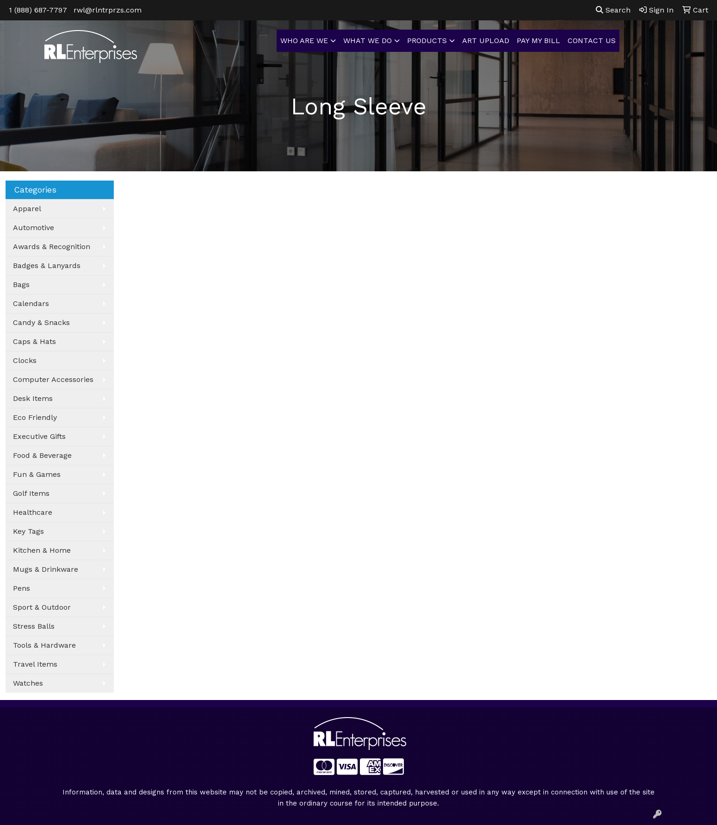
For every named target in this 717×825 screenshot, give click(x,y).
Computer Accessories (53, 379)
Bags (21, 284)
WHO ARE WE (304, 40)
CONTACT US (592, 40)
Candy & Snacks (41, 322)
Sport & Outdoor (42, 607)
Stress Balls (34, 626)
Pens (21, 588)
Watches (28, 683)
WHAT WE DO (367, 40)
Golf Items (31, 493)
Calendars (31, 303)
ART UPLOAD (485, 40)
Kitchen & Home (42, 550)
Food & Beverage (42, 455)
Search (613, 10)
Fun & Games (37, 474)
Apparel (27, 208)
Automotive (33, 227)
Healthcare (32, 512)
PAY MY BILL (538, 40)
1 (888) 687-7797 (38, 10)
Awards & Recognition (51, 246)
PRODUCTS (427, 40)
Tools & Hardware (44, 645)
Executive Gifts (39, 436)
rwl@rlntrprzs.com (108, 10)
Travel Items (35, 664)
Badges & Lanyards (46, 265)
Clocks (25, 360)
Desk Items (33, 398)
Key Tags (28, 531)
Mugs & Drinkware (45, 569)
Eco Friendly (35, 417)
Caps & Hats (34, 341)
